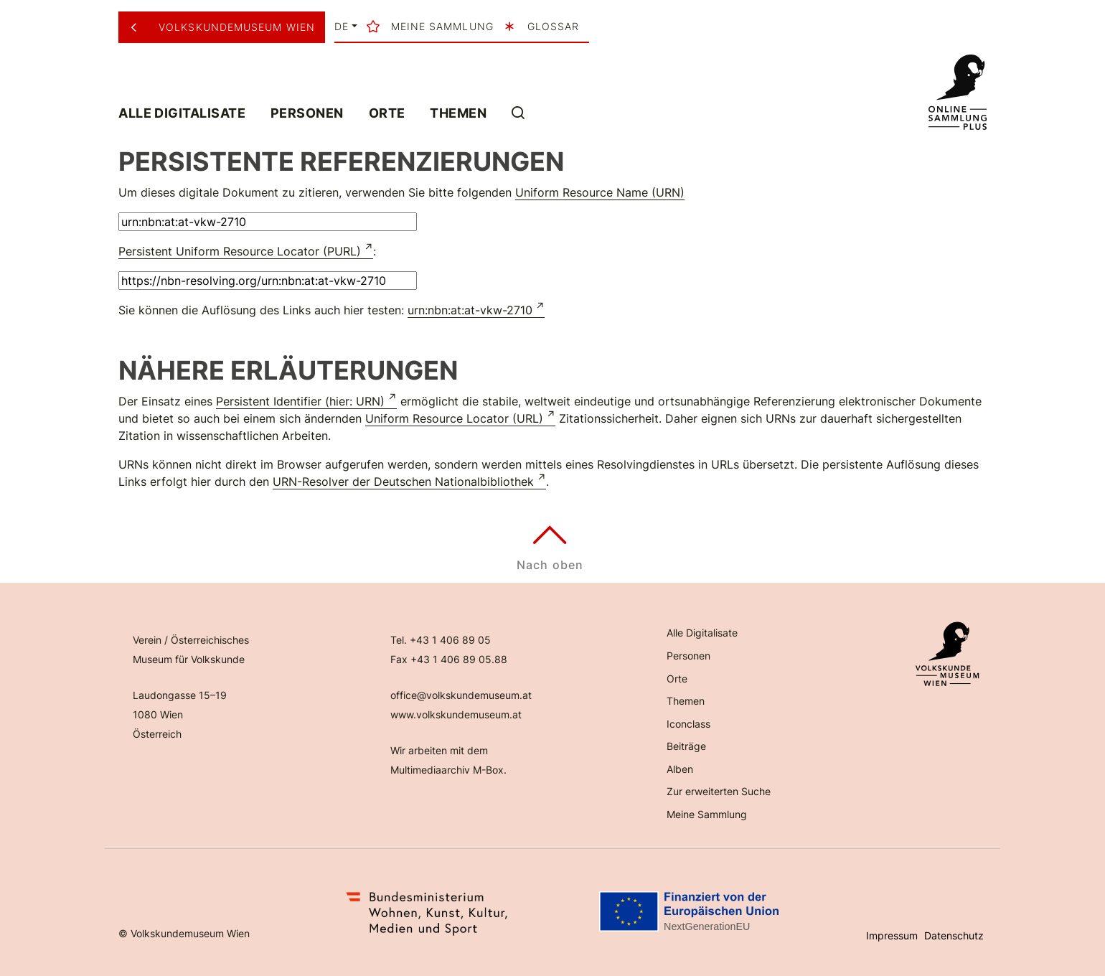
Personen (307, 113)
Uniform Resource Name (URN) (600, 192)
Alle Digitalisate (181, 113)
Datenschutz (954, 935)
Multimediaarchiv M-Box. (448, 770)
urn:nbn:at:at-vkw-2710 (470, 310)
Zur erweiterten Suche (719, 791)
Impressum (892, 935)
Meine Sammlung (707, 814)
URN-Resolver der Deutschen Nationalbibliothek (403, 481)
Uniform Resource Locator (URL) (454, 418)
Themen (458, 113)
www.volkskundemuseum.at (456, 714)
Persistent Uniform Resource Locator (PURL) (239, 251)
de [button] (341, 26)
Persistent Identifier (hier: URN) (300, 401)
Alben (680, 769)
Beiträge (686, 746)
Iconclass (688, 724)
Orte (387, 113)
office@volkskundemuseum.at (461, 695)
